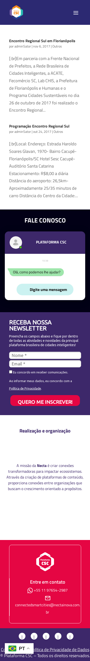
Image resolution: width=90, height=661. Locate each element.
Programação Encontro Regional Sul (39, 126)
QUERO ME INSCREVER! (45, 402)
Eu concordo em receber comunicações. (38, 372)
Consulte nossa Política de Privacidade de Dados (45, 649)
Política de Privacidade (25, 388)
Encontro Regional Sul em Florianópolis (42, 41)
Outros (57, 46)
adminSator (22, 46)
